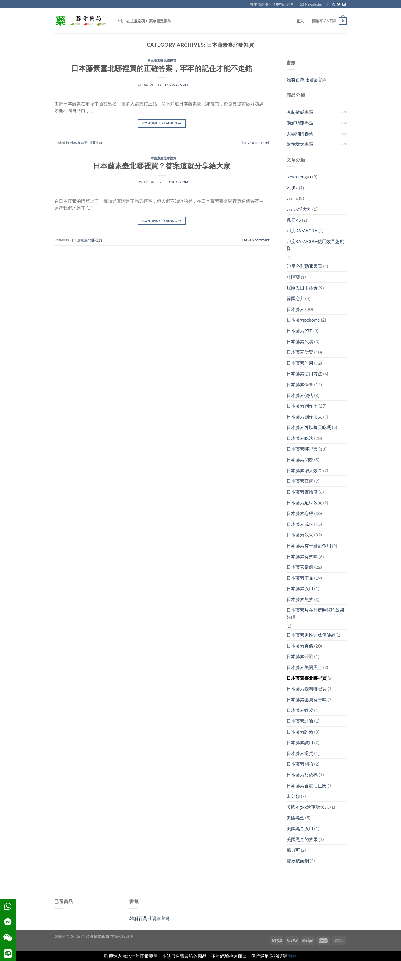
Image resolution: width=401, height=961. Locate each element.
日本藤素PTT (299, 330)
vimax (292, 198)
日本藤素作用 (300, 363)
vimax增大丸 (299, 209)
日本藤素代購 (300, 341)
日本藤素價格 (300, 395)
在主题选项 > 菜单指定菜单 (272, 4)
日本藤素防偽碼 (302, 774)
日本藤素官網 (300, 481)
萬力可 (293, 849)
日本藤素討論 (300, 721)
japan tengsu (299, 176)
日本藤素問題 (300, 459)
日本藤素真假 (300, 645)
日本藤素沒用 (300, 588)
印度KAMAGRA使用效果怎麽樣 (315, 245)
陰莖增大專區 (300, 144)
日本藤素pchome (303, 319)
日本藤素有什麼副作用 (309, 545)
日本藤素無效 (300, 599)
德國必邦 (295, 298)
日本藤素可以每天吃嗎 (309, 427)
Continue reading (161, 123)
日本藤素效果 (300, 534)
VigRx (292, 187)
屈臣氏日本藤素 (302, 287)
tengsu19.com (175, 84)
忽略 (292, 955)
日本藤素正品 (300, 577)
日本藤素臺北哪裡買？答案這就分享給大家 (162, 165)
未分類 (293, 796)
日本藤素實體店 (302, 491)
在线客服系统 (121, 936)
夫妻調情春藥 (300, 133)
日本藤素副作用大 (304, 416)
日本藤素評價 (300, 731)
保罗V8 (294, 219)
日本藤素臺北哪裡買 (161, 60)
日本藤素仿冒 (300, 352)
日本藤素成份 (300, 524)
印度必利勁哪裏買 (304, 266)
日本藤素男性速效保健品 (311, 635)
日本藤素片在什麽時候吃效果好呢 (315, 613)
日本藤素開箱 (300, 763)
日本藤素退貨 (300, 753)
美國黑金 (295, 817)
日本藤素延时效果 (304, 502)
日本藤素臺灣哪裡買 (307, 688)
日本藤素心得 (300, 513)
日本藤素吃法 (300, 438)
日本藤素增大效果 (304, 470)
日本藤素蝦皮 (300, 710)
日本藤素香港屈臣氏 (307, 785)
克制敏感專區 (300, 112)
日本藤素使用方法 (304, 373)
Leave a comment (256, 142)
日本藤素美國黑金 (304, 667)
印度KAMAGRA (302, 230)
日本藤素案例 (300, 567)
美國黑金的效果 (302, 839)
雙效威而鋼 (298, 860)
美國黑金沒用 (300, 828)
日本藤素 (295, 309)
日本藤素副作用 (302, 405)
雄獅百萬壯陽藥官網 (307, 79)
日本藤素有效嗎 (302, 556)
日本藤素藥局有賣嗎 (307, 699)
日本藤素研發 (300, 656)
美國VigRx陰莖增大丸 (308, 807)
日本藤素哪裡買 (302, 449)
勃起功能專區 (300, 122)
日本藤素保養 (300, 384)
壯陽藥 (293, 277)
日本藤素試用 (300, 742)
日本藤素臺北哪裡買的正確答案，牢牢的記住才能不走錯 (161, 68)
